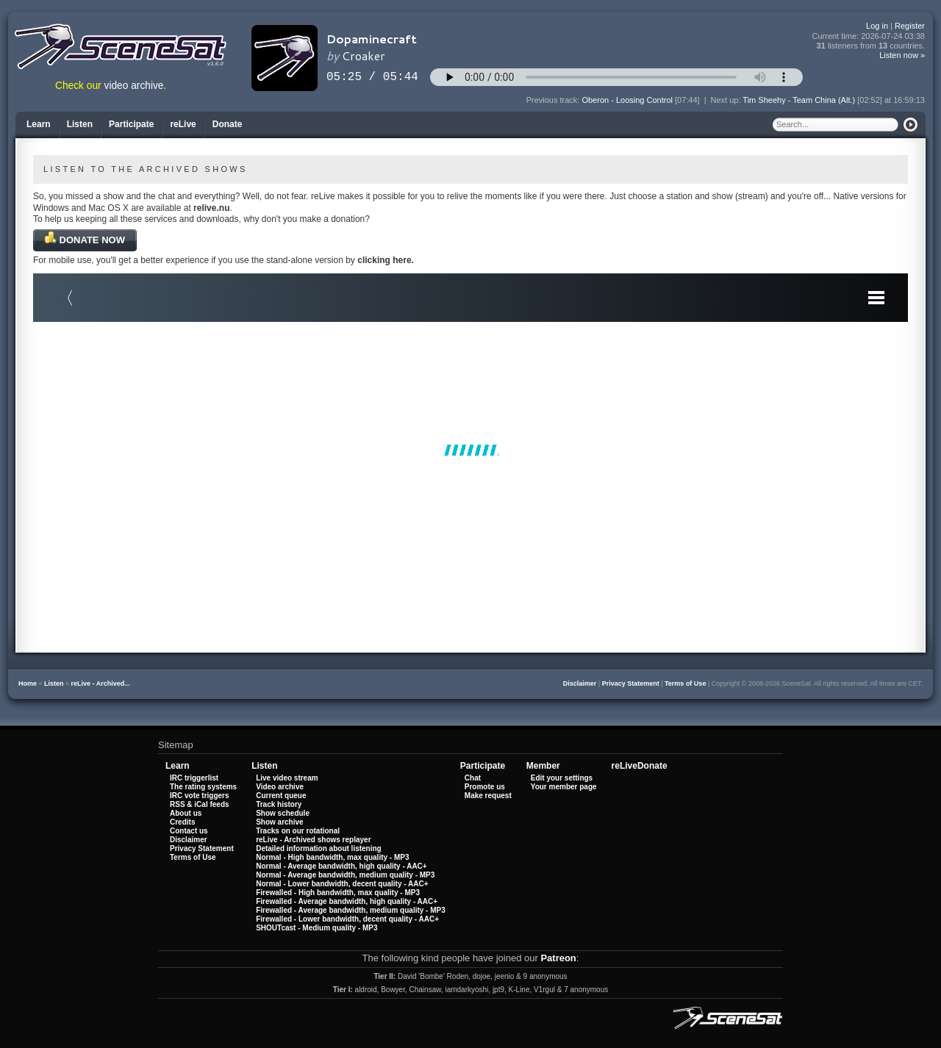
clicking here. (385, 260)
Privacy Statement (630, 683)
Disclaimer (580, 683)
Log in (877, 25)
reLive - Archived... (100, 683)
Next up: (727, 100)
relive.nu (211, 208)
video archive (134, 85)
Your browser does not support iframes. (470, 449)
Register (910, 25)
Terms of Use (685, 683)
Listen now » (902, 55)
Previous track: (554, 100)
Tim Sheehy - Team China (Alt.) (799, 100)
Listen (54, 683)
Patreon (558, 957)
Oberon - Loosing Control (627, 100)
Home (27, 683)
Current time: (869, 36)
